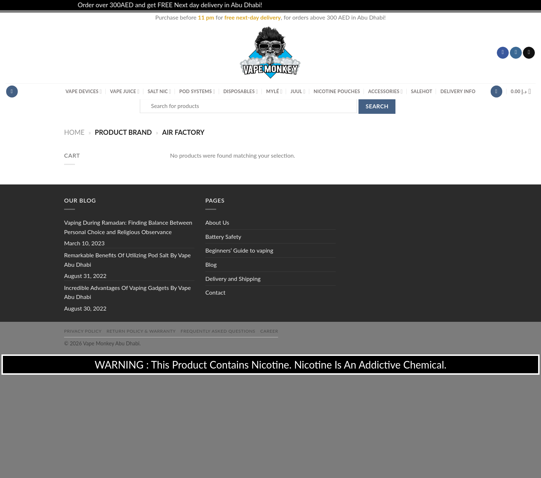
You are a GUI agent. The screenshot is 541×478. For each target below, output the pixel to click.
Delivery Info (457, 91)
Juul (297, 91)
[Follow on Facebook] (503, 53)
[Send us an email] (529, 53)
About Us (217, 222)
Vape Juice (125, 91)
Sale (421, 91)
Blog (211, 264)
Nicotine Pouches (337, 91)
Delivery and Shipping (233, 278)
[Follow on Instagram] (516, 53)
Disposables (240, 91)
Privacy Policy (83, 331)
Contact (215, 292)
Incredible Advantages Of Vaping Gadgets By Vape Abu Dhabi (127, 292)
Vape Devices (84, 91)
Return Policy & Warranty (141, 331)
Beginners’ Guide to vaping (239, 250)
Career (269, 331)
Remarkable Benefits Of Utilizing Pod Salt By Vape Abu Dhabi (127, 260)
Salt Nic (159, 91)
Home (74, 132)
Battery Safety (223, 236)
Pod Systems (197, 91)
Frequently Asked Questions (218, 331)
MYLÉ (274, 91)
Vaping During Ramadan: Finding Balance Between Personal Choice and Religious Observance (128, 227)
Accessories (385, 91)
